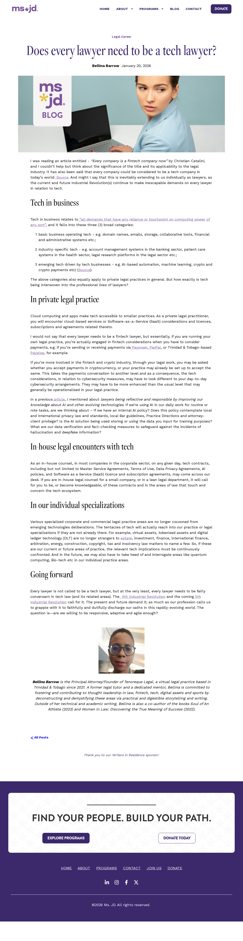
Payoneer (139, 349)
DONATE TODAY (177, 840)
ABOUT (124, 10)
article (59, 401)
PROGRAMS (151, 10)
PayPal (154, 349)
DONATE (221, 10)
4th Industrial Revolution (142, 598)
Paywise (37, 355)
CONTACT (194, 10)
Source (62, 179)
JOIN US (154, 870)
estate (126, 540)
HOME (105, 10)
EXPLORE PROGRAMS (66, 840)
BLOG (174, 10)
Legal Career (121, 39)
